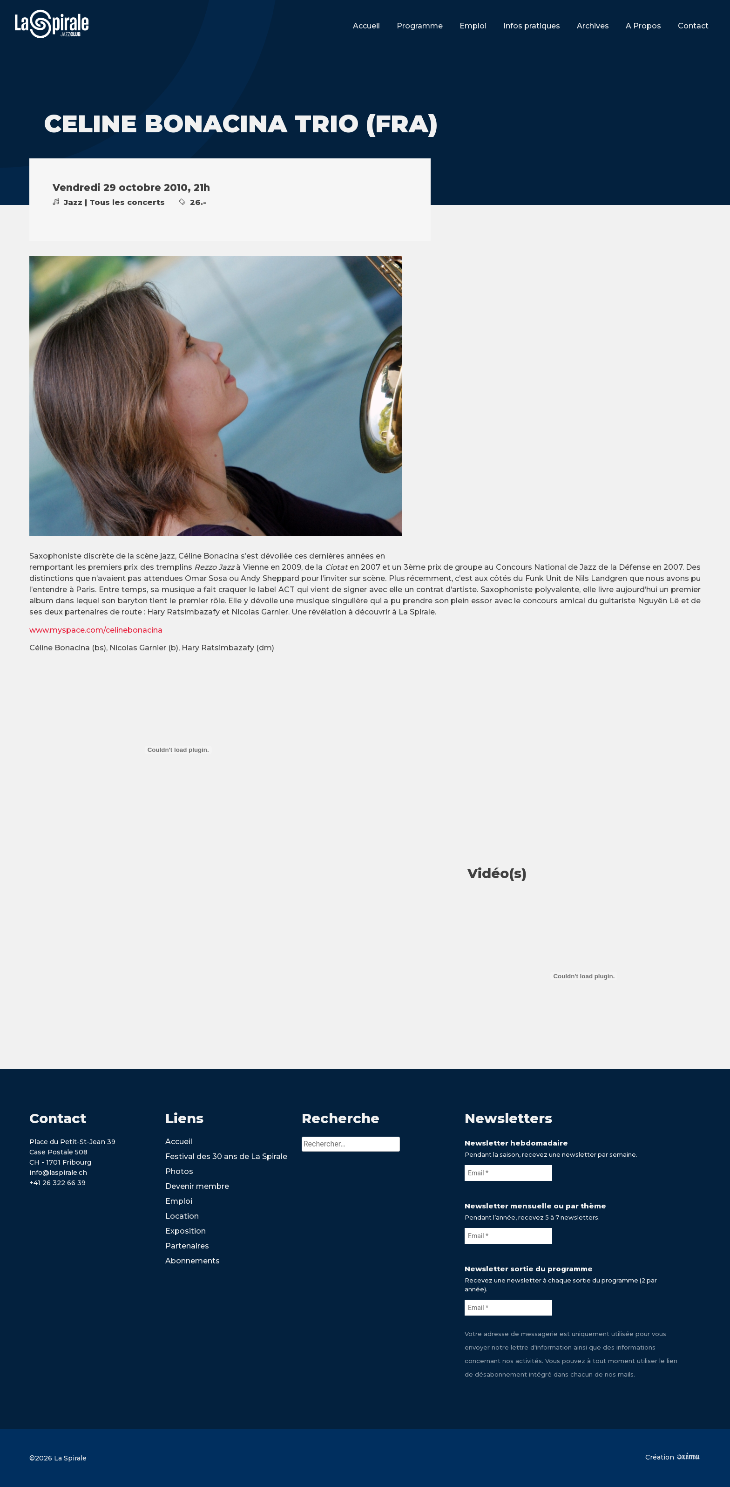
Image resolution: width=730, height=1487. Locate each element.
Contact (693, 25)
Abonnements (192, 1260)
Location (182, 1216)
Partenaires (187, 1245)
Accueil (366, 25)
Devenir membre (197, 1186)
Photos (179, 1171)
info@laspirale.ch (58, 1172)
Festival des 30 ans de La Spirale (226, 1156)
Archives (593, 25)
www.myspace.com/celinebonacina (95, 630)
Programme (420, 25)
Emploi (473, 25)
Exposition (185, 1231)
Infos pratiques (531, 25)
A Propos (643, 25)
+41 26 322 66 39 (57, 1183)
